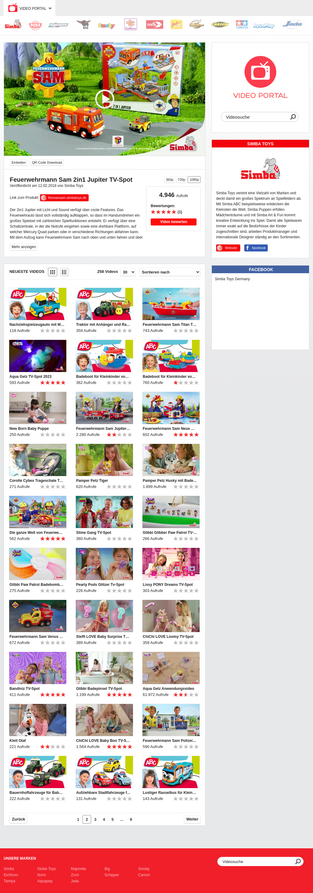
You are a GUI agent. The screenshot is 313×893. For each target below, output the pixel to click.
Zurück (18, 819)
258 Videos (107, 271)
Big (107, 869)
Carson (144, 875)
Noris (41, 875)
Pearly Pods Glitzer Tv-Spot (100, 584)
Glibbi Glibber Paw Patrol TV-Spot (170, 532)
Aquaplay (45, 881)
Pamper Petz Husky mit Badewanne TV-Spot (170, 480)
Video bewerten (173, 222)
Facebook (261, 269)
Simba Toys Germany (232, 279)
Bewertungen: (163, 206)
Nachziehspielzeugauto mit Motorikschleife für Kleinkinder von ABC (36, 324)
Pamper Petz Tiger (92, 480)
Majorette (78, 869)
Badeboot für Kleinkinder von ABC (103, 376)
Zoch (75, 875)
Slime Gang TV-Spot (93, 532)
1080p (194, 179)
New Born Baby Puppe (29, 428)
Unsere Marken (20, 858)
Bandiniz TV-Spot (24, 688)
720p (181, 179)
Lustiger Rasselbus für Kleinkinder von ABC (170, 793)
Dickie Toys (46, 869)
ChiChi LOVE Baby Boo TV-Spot (103, 741)
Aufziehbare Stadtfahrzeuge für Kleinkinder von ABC (103, 793)
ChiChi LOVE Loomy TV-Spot (168, 636)
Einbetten (19, 162)
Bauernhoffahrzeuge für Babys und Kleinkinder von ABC (36, 793)
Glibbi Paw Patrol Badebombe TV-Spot (36, 584)
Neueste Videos (26, 271)
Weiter (192, 819)
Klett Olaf (17, 741)
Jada (75, 881)
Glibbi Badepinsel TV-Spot (99, 688)
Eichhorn (11, 875)
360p (169, 179)
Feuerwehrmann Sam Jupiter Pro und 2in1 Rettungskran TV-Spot (103, 428)
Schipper (112, 875)
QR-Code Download (47, 162)
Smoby (143, 869)
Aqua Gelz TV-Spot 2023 (30, 376)
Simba (9, 869)
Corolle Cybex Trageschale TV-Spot (36, 480)
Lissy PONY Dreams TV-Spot (168, 584)
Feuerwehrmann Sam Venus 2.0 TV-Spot (36, 636)
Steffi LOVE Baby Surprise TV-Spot (103, 636)
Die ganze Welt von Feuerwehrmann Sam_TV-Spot (36, 532)
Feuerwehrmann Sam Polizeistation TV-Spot (170, 741)
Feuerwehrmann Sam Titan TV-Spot (170, 324)
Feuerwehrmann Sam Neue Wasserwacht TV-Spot (170, 428)
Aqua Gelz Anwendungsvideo (168, 688)
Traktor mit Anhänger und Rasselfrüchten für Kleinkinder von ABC (103, 324)
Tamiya (9, 881)
